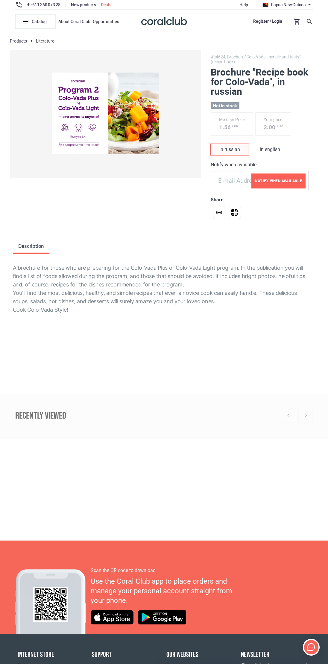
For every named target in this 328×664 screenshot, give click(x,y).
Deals (106, 5)
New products (83, 5)
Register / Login (267, 21)
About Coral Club (74, 21)
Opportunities (106, 21)
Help (243, 4)
